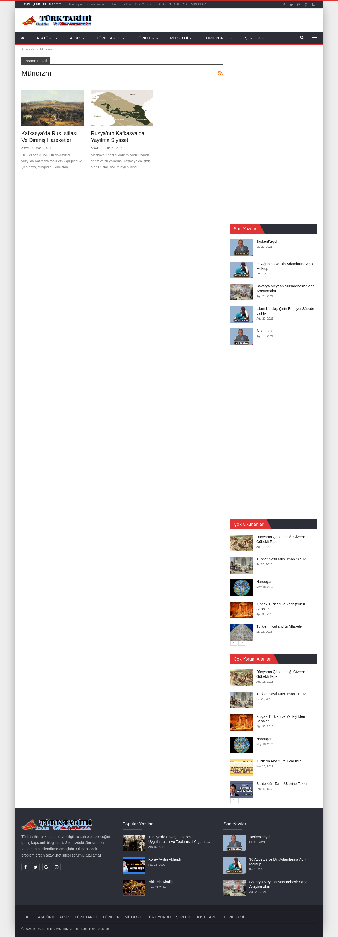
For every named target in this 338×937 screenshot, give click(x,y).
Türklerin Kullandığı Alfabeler (279, 626)
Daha (280, 38)
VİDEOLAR (198, 4)
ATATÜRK (45, 38)
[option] (273, 588)
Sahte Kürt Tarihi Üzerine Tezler (281, 784)
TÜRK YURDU (216, 38)
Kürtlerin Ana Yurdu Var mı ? (279, 761)
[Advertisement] (269, 135)
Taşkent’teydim (268, 241)
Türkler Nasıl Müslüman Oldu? (281, 559)
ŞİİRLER (252, 38)
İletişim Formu (95, 4)
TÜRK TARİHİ (108, 38)
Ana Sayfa (75, 4)
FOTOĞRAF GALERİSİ (173, 4)
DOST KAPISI (206, 917)
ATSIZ (75, 38)
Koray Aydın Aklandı (164, 859)
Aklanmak (264, 331)
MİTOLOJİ (179, 38)
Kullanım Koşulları (119, 4)
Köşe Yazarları (144, 4)
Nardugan (264, 582)
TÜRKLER (145, 38)
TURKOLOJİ (234, 917)
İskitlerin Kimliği (160, 882)
